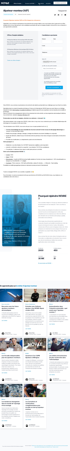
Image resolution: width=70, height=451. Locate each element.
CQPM (36, 145)
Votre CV (44, 59)
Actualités (48, 3)
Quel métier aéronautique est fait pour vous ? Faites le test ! (46, 447)
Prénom (44, 39)
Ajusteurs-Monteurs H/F (24, 115)
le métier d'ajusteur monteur (26, 286)
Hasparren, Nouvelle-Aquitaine (24, 14)
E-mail (43, 45)
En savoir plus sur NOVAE (45, 263)
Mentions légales (19, 446)
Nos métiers (41, 3)
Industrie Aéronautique (8, 14)
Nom (55, 39)
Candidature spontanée (60, 2)
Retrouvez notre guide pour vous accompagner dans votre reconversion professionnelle (50, 445)
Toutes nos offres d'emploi (14, 60)
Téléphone (44, 52)
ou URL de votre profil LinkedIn (49, 65)
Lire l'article (4, 320)
